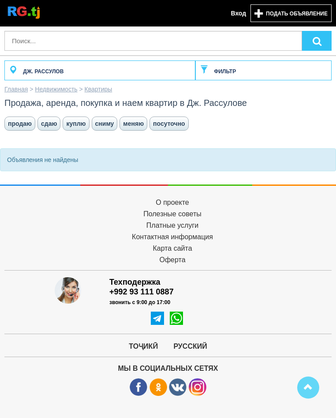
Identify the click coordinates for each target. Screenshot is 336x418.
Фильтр (218, 71)
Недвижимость (56, 89)
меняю (133, 123)
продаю (20, 123)
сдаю (49, 123)
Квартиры (98, 89)
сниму (104, 123)
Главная (16, 89)
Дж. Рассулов (36, 71)
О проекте (172, 202)
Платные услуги (172, 225)
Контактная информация (172, 237)
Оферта (172, 260)
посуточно (169, 123)
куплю (76, 123)
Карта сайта (172, 248)
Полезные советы (172, 214)
